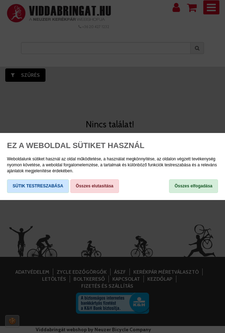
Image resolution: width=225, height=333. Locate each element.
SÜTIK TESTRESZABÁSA (38, 186)
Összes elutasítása (94, 186)
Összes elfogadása (193, 186)
